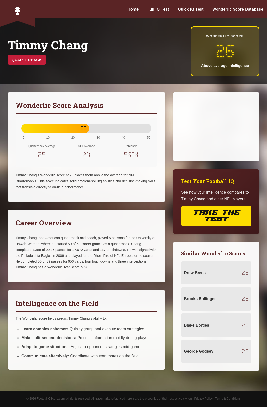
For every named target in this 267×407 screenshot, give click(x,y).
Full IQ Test (158, 9)
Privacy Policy (203, 398)
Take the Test (216, 216)
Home (133, 9)
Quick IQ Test (191, 9)
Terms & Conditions (228, 398)
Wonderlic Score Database (237, 9)
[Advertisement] (216, 126)
